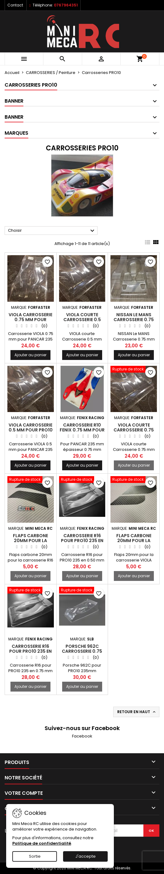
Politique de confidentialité (41, 843)
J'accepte (85, 856)
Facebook (82, 736)
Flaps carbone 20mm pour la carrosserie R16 (30, 541)
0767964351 (66, 5)
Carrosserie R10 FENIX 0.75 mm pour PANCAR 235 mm (82, 430)
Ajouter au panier (30, 354)
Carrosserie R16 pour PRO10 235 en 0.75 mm (30, 651)
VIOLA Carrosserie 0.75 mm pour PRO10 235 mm (30, 320)
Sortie (35, 856)
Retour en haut (137, 712)
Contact (15, 5)
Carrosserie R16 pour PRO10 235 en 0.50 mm (82, 541)
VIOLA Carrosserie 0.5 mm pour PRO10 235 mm (31, 430)
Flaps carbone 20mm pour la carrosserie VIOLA (134, 541)
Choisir (52, 231)
